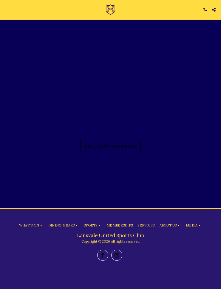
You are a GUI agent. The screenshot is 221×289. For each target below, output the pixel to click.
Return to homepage (110, 146)
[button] (6, 9)
